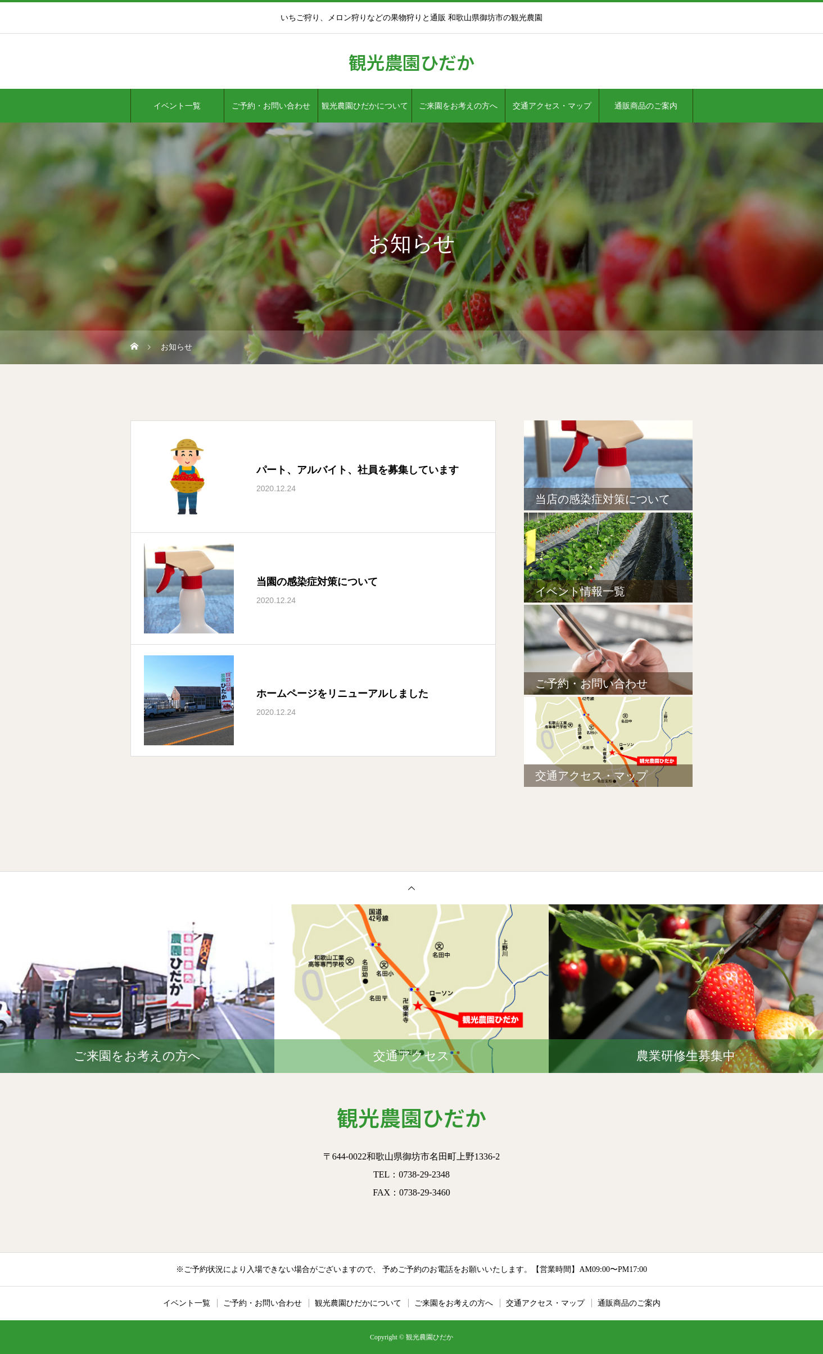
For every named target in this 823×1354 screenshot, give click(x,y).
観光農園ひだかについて (365, 105)
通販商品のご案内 (645, 105)
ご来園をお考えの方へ (458, 105)
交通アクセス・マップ (552, 105)
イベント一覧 (177, 105)
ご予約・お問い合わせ (271, 105)
